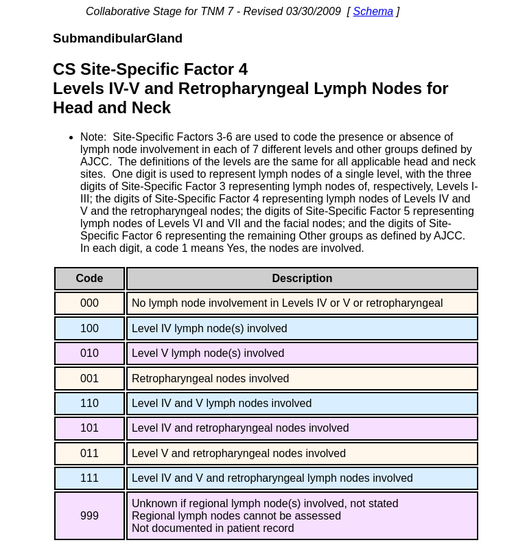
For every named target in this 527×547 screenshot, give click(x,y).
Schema (373, 11)
